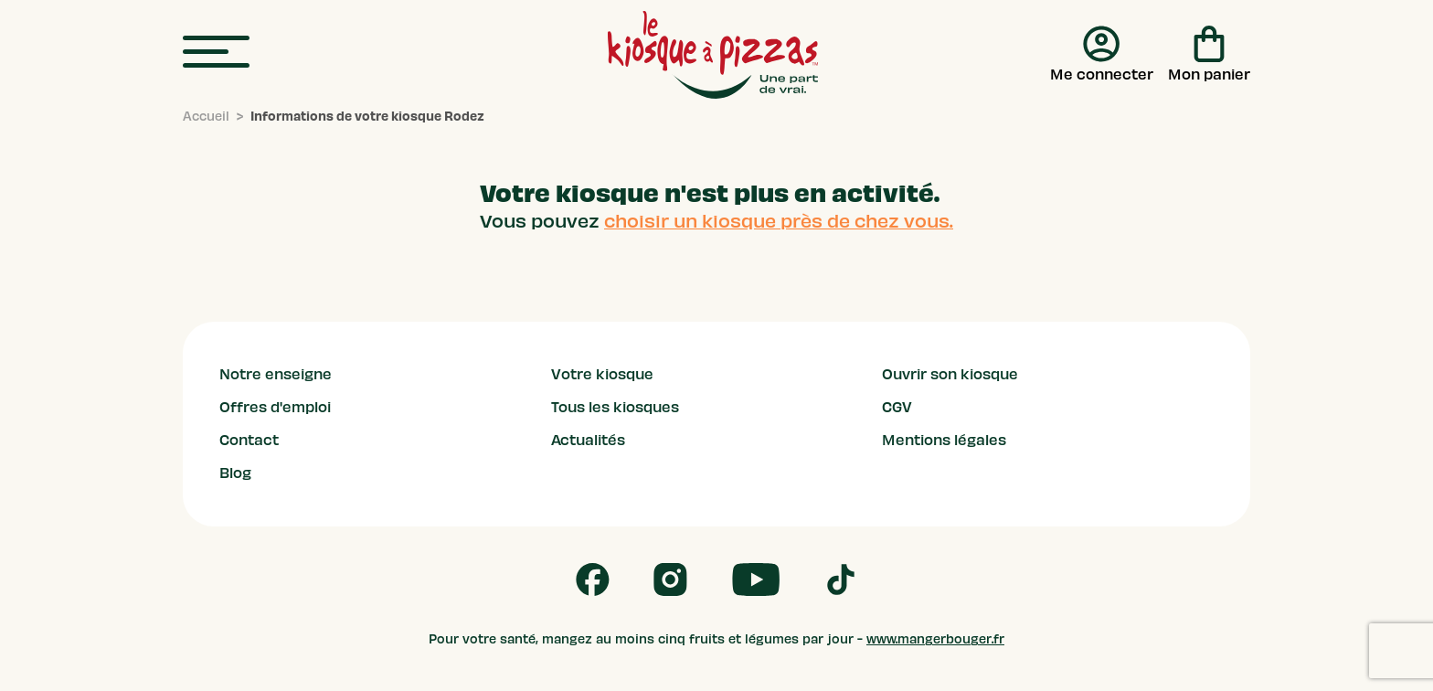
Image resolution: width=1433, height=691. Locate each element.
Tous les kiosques (615, 408)
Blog (235, 473)
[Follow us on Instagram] (670, 579)
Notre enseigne (275, 375)
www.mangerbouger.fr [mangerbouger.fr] (935, 639)
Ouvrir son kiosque (950, 375)
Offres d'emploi (275, 408)
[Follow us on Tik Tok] (840, 579)
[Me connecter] (1101, 55)
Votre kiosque (602, 375)
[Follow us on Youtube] (756, 579)
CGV (897, 408)
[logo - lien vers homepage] (713, 55)
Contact (249, 441)
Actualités (588, 441)
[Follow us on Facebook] (593, 579)
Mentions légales (944, 441)
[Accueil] (206, 117)
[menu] (216, 52)
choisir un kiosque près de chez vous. (778, 221)
